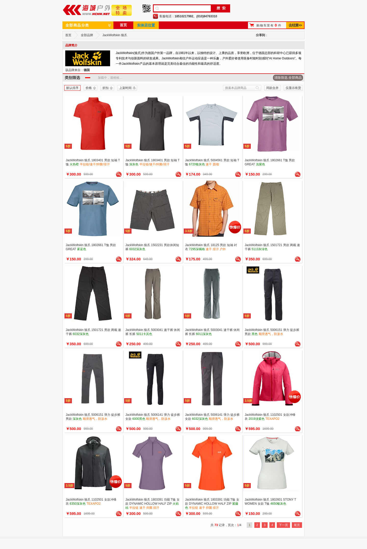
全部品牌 (87, 35)
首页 (123, 25)
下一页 (283, 525)
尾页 (297, 525)
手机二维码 (146, 8)
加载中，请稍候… (110, 77)
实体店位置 (146, 25)
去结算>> (295, 25)
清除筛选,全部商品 (288, 77)
